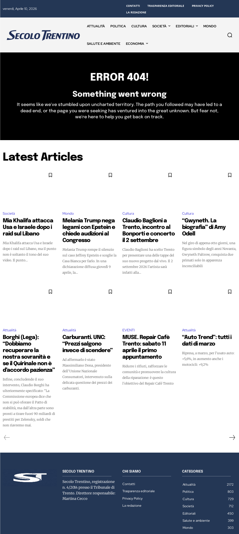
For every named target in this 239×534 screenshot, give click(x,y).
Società (9, 215)
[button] (229, 35)
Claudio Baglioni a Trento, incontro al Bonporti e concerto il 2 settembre (146, 227)
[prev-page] (7, 408)
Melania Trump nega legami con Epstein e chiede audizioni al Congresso (88, 227)
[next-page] (232, 408)
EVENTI (128, 320)
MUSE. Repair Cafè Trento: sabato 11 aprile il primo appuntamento (147, 332)
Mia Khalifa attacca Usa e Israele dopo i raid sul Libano (29, 224)
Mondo (68, 215)
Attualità (9, 320)
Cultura (128, 215)
